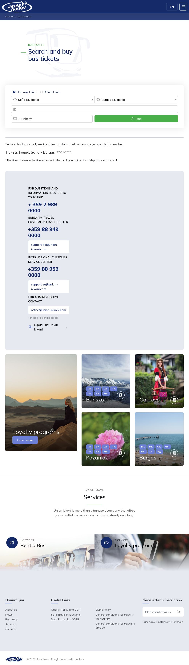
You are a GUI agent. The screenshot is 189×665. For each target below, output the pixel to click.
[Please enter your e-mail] (159, 609)
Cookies (79, 656)
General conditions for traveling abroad (115, 623)
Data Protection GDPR (65, 617)
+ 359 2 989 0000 (42, 208)
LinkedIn (178, 619)
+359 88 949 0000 (43, 233)
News (9, 612)
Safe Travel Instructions (66, 612)
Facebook (149, 619)
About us (11, 607)
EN (172, 7)
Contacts (11, 626)
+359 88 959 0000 (43, 273)
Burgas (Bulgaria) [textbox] (113, 100)
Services (10, 622)
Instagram (164, 619)
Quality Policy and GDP (65, 607)
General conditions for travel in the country (114, 614)
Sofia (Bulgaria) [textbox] (28, 100)
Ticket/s (21, 119)
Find (136, 119)
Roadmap (11, 617)
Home (9, 16)
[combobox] (52, 99)
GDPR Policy (103, 607)
